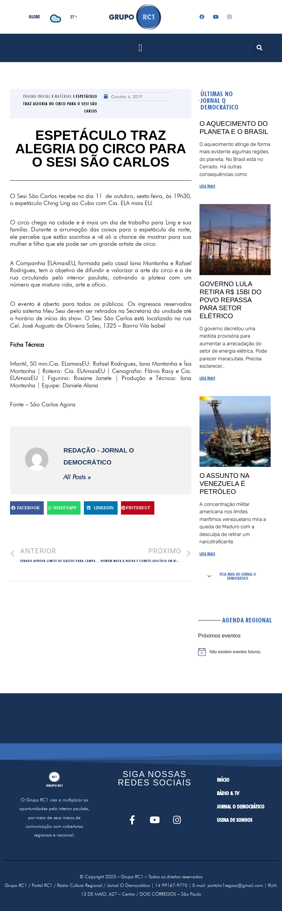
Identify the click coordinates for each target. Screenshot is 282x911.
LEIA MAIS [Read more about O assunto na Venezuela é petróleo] (207, 553)
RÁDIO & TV (228, 793)
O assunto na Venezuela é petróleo (224, 483)
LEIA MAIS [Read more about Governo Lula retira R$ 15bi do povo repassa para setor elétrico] (207, 378)
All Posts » (77, 477)
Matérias (63, 96)
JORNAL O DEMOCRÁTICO (240, 806)
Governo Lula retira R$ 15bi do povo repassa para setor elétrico (230, 300)
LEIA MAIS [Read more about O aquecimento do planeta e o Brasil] (207, 186)
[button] (140, 47)
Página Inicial (36, 96)
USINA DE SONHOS (234, 820)
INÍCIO (223, 780)
